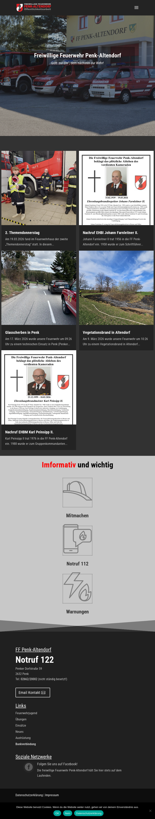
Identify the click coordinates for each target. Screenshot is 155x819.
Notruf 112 (77, 564)
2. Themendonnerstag (22, 232)
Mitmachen (77, 515)
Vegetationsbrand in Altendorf (106, 332)
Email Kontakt (29, 692)
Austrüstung (23, 738)
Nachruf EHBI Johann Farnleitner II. (110, 232)
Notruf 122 (34, 659)
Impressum (52, 795)
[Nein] (150, 811)
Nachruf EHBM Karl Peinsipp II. (29, 432)
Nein (67, 813)
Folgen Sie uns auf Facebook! (57, 764)
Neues (19, 732)
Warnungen (77, 612)
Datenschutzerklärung (29, 795)
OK (57, 813)
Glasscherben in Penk (22, 332)
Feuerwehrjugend (26, 713)
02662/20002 (29, 679)
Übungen (21, 719)
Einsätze (20, 725)
